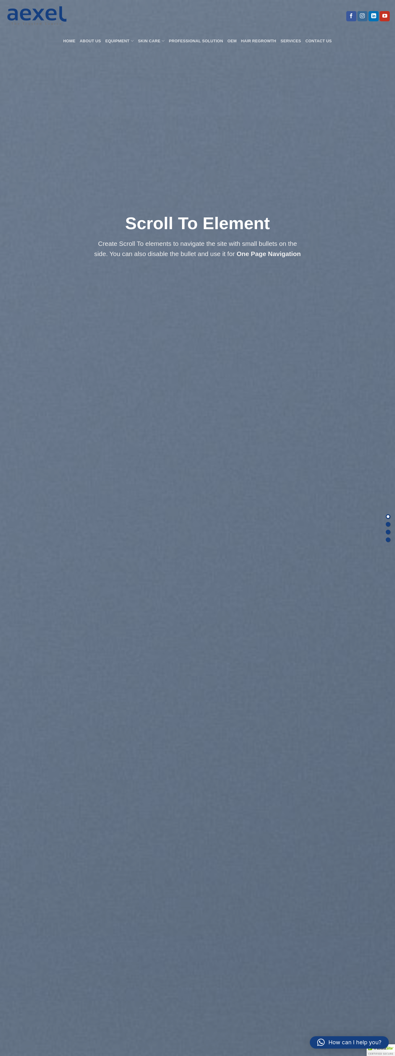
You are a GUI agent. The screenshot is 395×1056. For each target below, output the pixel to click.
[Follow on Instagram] (362, 16)
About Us (90, 41)
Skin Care (151, 41)
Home (69, 41)
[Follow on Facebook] (351, 16)
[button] (349, 1042)
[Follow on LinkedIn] (373, 16)
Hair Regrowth (258, 41)
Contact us (319, 41)
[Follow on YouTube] (385, 16)
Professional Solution (196, 41)
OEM (232, 41)
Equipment (119, 41)
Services (291, 41)
